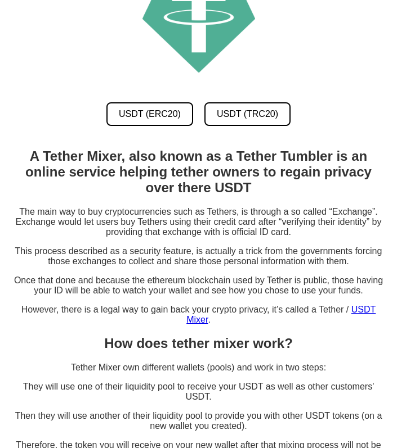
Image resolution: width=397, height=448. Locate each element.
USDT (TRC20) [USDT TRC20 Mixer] (247, 114)
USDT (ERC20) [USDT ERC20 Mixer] (150, 114)
